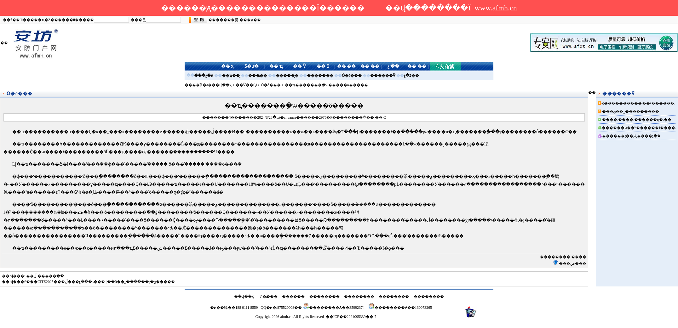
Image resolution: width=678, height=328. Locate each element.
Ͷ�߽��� (269, 296)
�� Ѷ (299, 66)
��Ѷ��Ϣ (246, 85)
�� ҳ (227, 66)
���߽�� (257, 75)
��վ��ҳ (222, 85)
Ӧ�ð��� (352, 75)
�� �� (346, 66)
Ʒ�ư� (251, 66)
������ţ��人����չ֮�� (631, 136)
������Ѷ (382, 75)
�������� (555, 257)
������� (320, 75)
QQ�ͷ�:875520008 (277, 307)
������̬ (287, 75)
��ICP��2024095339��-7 (351, 316)
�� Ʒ (323, 66)
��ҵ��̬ (231, 75)
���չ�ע (203, 75)
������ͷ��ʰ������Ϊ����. (639, 128)
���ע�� (250, 20)
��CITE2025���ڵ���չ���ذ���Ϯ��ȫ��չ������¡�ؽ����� (102, 282)
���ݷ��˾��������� (630, 111)
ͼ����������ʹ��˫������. (638, 103)
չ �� (393, 66)
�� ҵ (276, 66)
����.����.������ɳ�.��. (637, 119)
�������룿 (223, 20)
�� (370, 117)
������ (293, 296)
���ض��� (572, 263)
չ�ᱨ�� (411, 75)
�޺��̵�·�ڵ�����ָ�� (47, 276)
